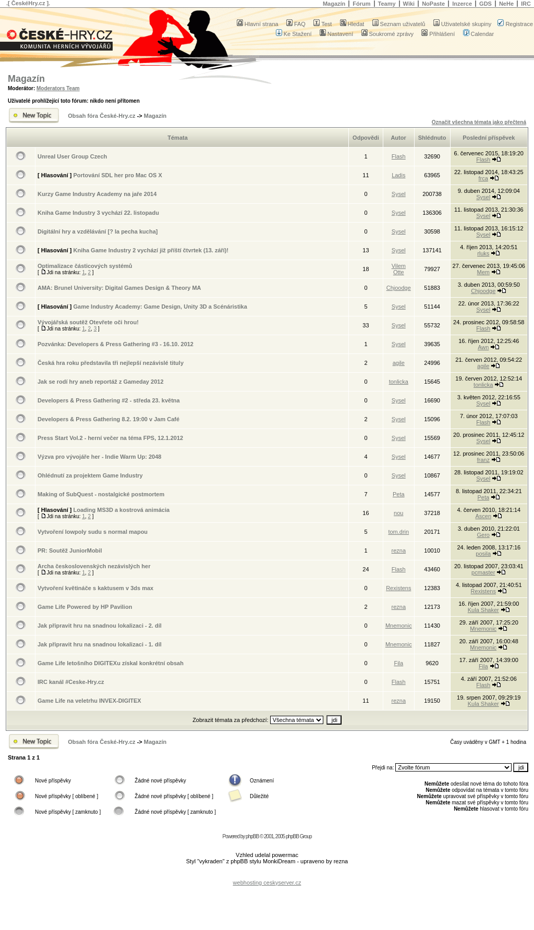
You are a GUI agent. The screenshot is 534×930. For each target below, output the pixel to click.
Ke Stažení (294, 34)
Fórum (361, 4)
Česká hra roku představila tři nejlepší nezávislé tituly (111, 363)
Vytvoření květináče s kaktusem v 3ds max (95, 588)
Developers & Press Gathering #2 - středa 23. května (109, 400)
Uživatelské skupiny (462, 24)
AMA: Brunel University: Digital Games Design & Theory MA (119, 288)
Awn (483, 347)
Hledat (352, 24)
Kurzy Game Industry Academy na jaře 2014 (97, 194)
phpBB (252, 836)
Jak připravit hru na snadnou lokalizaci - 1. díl (100, 644)
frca (483, 178)
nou (398, 513)
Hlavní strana (257, 24)
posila (483, 553)
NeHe (506, 4)
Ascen (483, 516)
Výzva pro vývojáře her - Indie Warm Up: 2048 (99, 457)
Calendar (478, 34)
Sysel (399, 194)
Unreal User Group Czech (72, 156)
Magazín (334, 4)
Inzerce (462, 4)
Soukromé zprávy (387, 34)
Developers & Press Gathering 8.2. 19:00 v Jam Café (108, 419)
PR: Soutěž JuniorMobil (70, 550)
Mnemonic (398, 625)
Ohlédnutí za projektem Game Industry (90, 475)
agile (399, 363)
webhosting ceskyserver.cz (267, 882)
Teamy (387, 4)
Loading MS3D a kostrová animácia (121, 510)
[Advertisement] (267, 874)
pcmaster (483, 572)
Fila (398, 663)
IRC (526, 4)
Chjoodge (398, 288)
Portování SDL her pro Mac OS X (117, 175)
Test (322, 24)
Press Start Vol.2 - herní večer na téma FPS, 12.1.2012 (110, 438)
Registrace (515, 24)
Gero (483, 535)
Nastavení (337, 34)
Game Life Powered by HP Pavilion (85, 607)
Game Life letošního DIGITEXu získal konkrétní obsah (111, 663)
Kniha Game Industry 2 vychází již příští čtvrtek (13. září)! (150, 250)
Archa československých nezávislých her (94, 566)
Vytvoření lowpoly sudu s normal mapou (93, 532)
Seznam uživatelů (399, 24)
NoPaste (433, 4)
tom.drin (398, 532)
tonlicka (398, 381)
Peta (399, 494)
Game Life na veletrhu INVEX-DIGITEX (89, 701)
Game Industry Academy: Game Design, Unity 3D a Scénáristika (160, 306)
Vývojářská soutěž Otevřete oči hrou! (88, 322)
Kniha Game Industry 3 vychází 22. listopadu (98, 213)
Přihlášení (438, 34)
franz (483, 460)
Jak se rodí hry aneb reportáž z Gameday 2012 (101, 381)
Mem (483, 272)
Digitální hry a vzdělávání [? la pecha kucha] (97, 231)
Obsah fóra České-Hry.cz (101, 116)
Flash (399, 156)
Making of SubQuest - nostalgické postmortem (101, 494)
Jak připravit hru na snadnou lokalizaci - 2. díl (100, 625)
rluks (483, 253)
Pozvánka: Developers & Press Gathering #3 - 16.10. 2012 (115, 344)
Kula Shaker (483, 610)
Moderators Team (58, 88)
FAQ (296, 24)
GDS (485, 4)
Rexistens (398, 588)
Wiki (409, 4)
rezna (399, 550)
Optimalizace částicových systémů (85, 266)
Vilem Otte (399, 269)
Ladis (398, 175)
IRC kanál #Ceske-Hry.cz (71, 682)
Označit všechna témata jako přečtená (479, 122)
